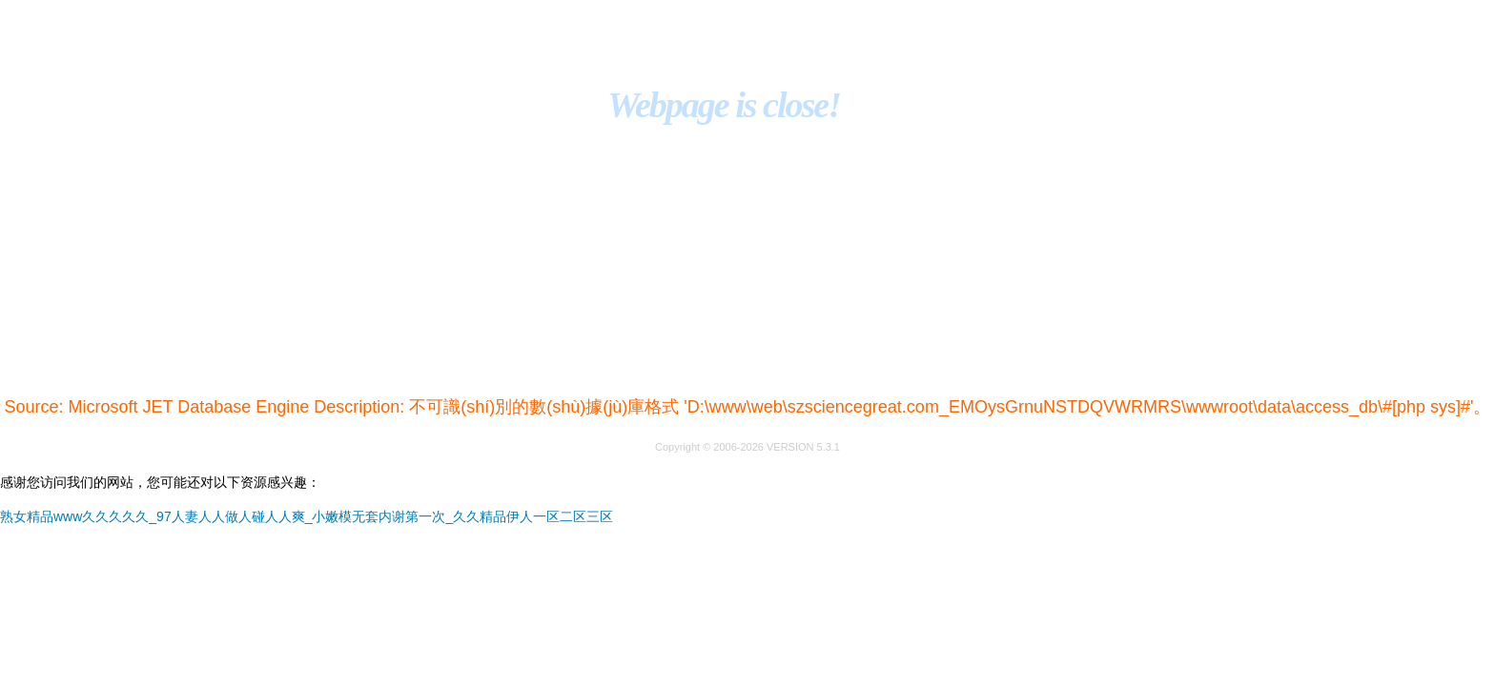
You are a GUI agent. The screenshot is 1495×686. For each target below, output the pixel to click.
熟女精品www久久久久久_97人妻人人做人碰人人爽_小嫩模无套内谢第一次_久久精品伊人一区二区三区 (306, 516)
